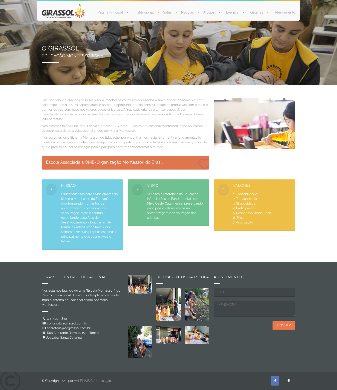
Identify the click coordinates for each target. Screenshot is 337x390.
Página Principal (110, 12)
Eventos (232, 12)
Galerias (256, 12)
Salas (167, 12)
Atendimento (285, 12)
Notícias (187, 12)
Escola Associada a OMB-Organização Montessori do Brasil (104, 162)
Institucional (144, 12)
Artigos (208, 12)
